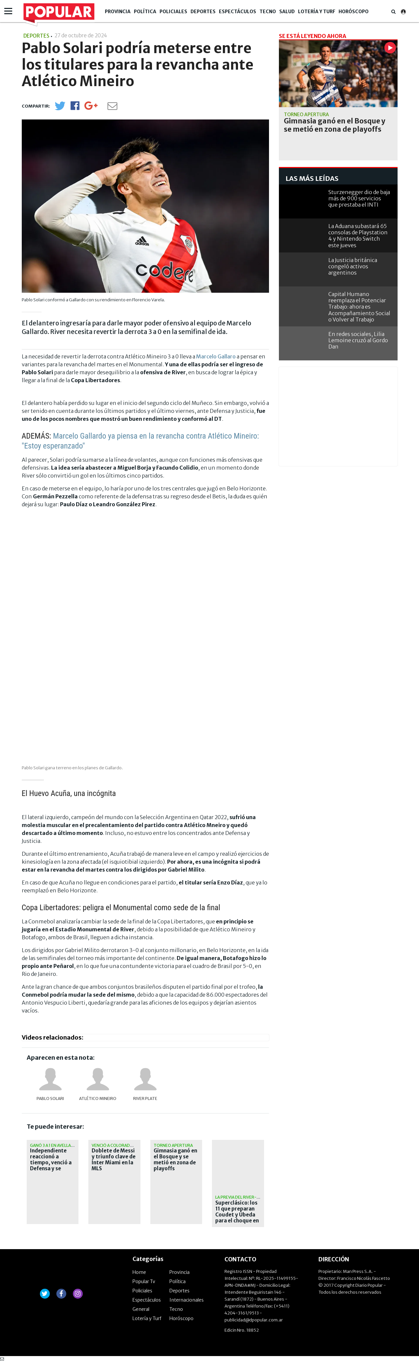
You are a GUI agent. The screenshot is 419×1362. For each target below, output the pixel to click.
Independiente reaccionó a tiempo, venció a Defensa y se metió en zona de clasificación (51, 1165)
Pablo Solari (50, 1098)
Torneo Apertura (173, 1145)
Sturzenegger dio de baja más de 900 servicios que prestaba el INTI (359, 198)
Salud (287, 12)
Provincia (118, 12)
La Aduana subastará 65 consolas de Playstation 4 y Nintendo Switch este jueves (358, 236)
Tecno (267, 12)
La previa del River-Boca (241, 1197)
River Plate (145, 1098)
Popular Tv (144, 1281)
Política (145, 12)
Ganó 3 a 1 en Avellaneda (56, 1145)
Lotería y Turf (316, 12)
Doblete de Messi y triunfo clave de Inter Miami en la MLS (113, 1160)
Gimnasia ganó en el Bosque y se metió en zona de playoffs (175, 1160)
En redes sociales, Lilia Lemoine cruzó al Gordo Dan (358, 340)
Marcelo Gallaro (216, 356)
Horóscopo (354, 12)
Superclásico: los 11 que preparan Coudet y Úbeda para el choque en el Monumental (237, 1215)
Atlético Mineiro (97, 1098)
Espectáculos (237, 12)
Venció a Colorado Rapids (120, 1145)
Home (139, 1272)
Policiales (173, 12)
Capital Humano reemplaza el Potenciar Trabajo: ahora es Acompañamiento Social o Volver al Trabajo (359, 307)
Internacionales (186, 1300)
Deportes (203, 12)
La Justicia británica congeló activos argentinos (352, 266)
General (141, 1309)
